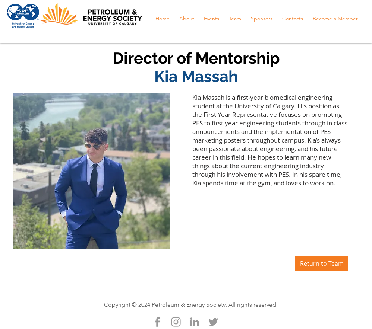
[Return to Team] (321, 263)
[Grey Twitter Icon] (213, 322)
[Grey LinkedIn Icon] (194, 322)
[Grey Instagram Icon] (176, 322)
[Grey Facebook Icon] (157, 322)
